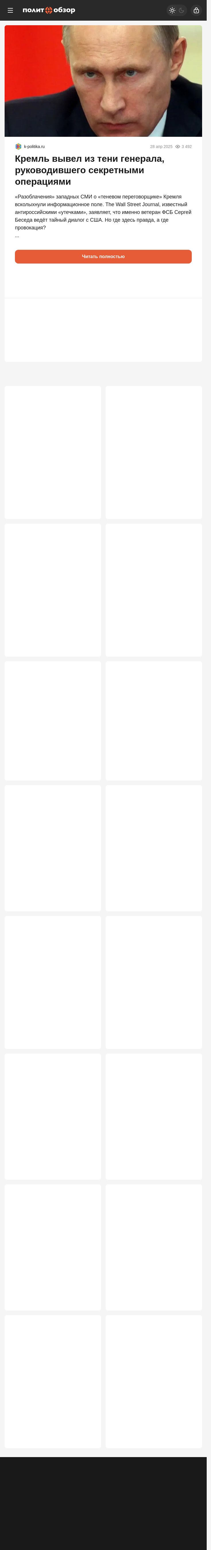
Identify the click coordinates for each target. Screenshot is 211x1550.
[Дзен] (169, 1516)
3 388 (187, 1053)
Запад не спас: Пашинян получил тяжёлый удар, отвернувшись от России (151, 1268)
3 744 (187, 653)
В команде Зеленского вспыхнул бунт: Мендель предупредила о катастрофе (151, 861)
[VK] (103, 1516)
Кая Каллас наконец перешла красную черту (146, 729)
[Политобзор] (49, 10)
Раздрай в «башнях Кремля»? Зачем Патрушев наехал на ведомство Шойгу (147, 590)
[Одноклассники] (38, 1516)
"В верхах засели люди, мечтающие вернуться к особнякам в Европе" (140, 1132)
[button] (22, 281)
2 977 (187, 1324)
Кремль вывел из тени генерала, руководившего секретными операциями (89, 170)
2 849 (86, 1460)
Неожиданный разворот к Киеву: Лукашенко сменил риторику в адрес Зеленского (50, 732)
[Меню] (10, 10)
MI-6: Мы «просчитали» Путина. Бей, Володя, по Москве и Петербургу (48, 1268)
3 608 (86, 910)
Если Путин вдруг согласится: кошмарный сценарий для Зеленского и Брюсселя (148, 455)
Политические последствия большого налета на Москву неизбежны (44, 590)
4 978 (187, 511)
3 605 (187, 910)
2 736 (187, 1460)
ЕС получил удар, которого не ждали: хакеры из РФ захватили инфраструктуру (49, 861)
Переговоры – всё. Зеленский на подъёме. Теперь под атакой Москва (49, 1403)
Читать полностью (103, 256)
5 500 (86, 511)
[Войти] (196, 10)
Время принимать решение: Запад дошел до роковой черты (153, 1400)
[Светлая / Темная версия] (177, 10)
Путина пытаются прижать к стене (52, 1126)
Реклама (15, 1490)
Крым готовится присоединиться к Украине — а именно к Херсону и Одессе (52, 455)
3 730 (86, 782)
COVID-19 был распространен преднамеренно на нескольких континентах (148, 990)
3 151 (86, 1189)
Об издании (65, 1490)
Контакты (38, 1490)
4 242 (86, 653)
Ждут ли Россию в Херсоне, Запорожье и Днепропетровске (48, 987)
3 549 (86, 1053)
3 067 (187, 1189)
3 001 (86, 1324)
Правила (91, 1490)
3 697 (187, 782)
